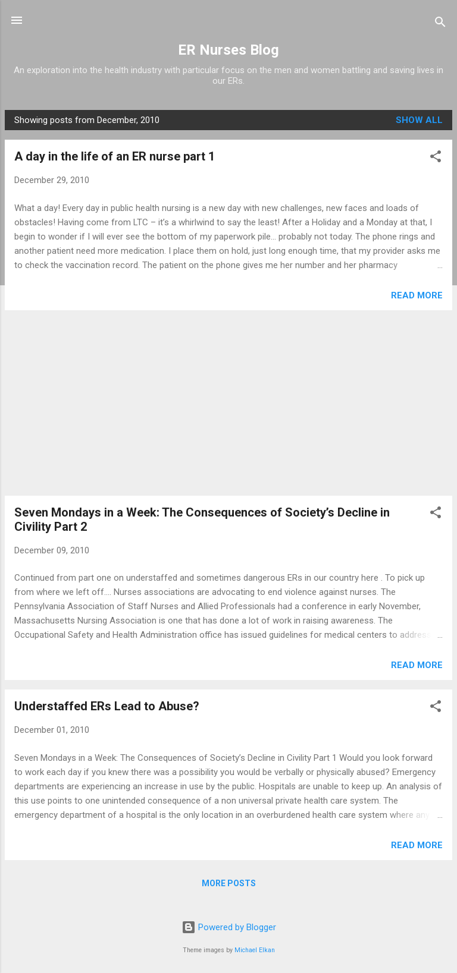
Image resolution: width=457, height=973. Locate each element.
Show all (419, 120)
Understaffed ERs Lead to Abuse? (106, 706)
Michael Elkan (254, 950)
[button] (435, 158)
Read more (417, 295)
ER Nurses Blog (228, 50)
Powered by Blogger (228, 927)
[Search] (440, 24)
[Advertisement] (228, 403)
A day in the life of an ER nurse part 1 (114, 156)
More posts (229, 883)
